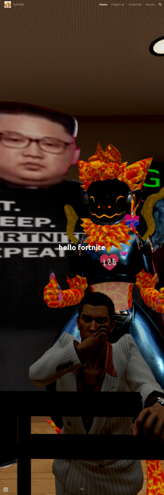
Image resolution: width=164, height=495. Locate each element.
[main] (82, 247)
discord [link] (150, 4)
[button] (160, 4)
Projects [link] (116, 4)
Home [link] (103, 4)
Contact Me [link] (135, 4)
